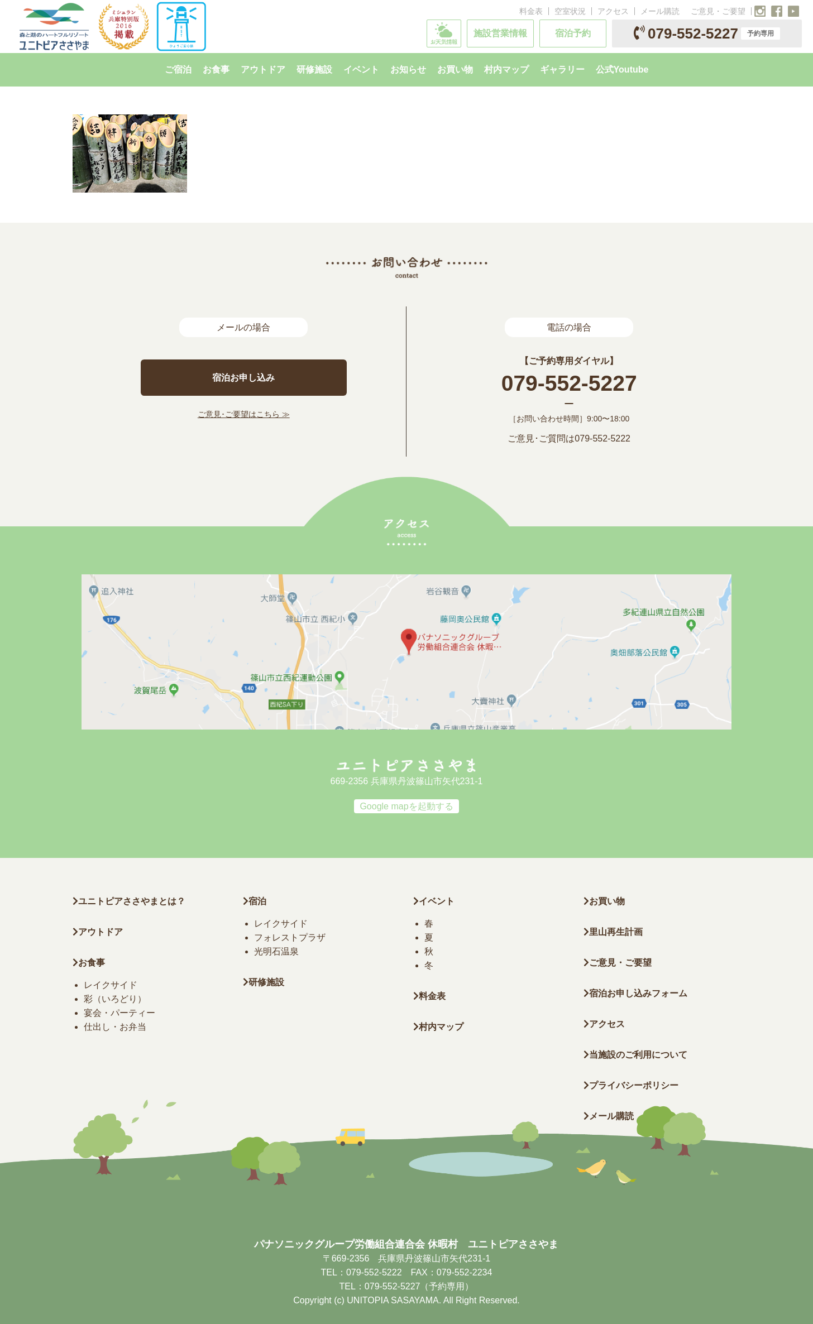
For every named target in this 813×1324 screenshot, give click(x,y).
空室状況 (570, 11)
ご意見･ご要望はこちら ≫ (244, 414)
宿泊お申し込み (243, 377)
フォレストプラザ (290, 937)
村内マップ (438, 1027)
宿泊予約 (573, 33)
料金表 (531, 11)
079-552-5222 (602, 438)
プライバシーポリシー (631, 1085)
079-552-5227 (707, 33)
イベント (434, 901)
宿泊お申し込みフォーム (635, 993)
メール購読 (660, 11)
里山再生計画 (613, 932)
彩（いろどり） (115, 999)
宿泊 (254, 901)
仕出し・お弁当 (115, 1027)
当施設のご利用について (635, 1054)
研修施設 (263, 982)
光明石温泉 (276, 951)
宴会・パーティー (119, 1013)
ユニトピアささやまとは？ (129, 901)
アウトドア (100, 932)
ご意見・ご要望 (718, 11)
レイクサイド (110, 985)
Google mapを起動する (406, 806)
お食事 (89, 962)
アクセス (613, 11)
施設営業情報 (500, 33)
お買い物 (604, 901)
